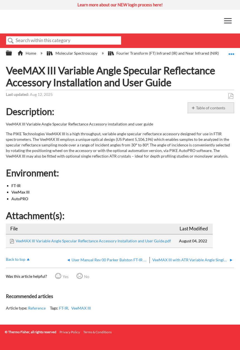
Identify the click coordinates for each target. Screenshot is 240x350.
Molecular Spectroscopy (72, 53)
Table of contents (210, 107)
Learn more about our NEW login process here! (120, 4)
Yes (65, 276)
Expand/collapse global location (231, 51)
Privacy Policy (70, 332)
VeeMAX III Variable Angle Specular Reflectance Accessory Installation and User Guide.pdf (93, 240)
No (86, 276)
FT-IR (63, 308)
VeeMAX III (81, 308)
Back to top (15, 259)
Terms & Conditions (97, 332)
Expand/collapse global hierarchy (12, 53)
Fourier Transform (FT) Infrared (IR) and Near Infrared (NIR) (164, 53)
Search (11, 41)
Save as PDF (230, 96)
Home (27, 53)
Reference (37, 308)
